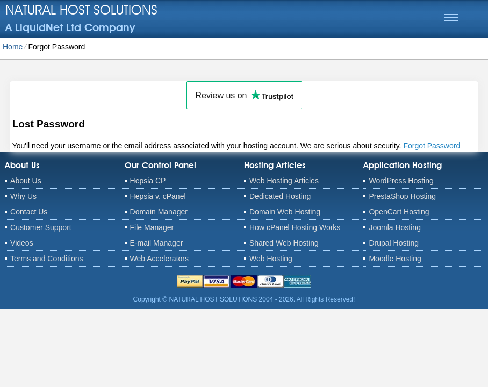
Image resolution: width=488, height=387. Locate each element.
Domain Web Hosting (284, 211)
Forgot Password (431, 145)
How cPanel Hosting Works (294, 227)
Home (13, 46)
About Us (25, 180)
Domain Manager (159, 211)
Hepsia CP (148, 180)
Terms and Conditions (46, 258)
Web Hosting (270, 258)
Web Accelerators (159, 258)
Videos (21, 243)
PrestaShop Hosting (402, 196)
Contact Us (28, 211)
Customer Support (40, 227)
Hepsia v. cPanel (158, 196)
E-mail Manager (156, 243)
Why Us (23, 196)
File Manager (152, 227)
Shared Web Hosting (284, 243)
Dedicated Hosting (280, 196)
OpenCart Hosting (399, 211)
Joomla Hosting (395, 227)
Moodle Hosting (395, 258)
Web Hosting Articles (284, 180)
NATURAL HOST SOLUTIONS (81, 10)
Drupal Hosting (394, 243)
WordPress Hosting (401, 180)
